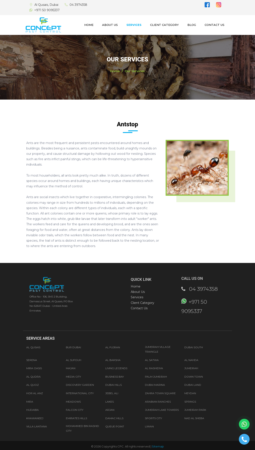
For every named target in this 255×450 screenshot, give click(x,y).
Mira (29, 401)
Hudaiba (32, 409)
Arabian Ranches (158, 401)
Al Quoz (32, 384)
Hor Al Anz (34, 393)
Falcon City (74, 409)
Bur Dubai (73, 347)
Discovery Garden (80, 384)
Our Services (135, 71)
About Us (110, 25)
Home (88, 25)
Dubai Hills (113, 384)
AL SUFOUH (73, 360)
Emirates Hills (76, 418)
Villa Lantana (36, 426)
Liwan (149, 426)
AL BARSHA (113, 360)
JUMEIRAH (191, 368)
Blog (191, 25)
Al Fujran (112, 347)
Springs (190, 401)
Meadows (73, 401)
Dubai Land (192, 384)
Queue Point (114, 426)
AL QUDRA (33, 376)
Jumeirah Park (195, 409)
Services (133, 25)
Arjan (109, 409)
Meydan (190, 393)
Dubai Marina (155, 384)
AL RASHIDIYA (154, 368)
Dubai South (193, 347)
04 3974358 (78, 5)
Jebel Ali (111, 393)
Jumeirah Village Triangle (158, 349)
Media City (73, 376)
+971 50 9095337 (47, 10)
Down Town (193, 376)
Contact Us (214, 25)
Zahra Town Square (160, 393)
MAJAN (70, 368)
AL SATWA (152, 360)
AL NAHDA (191, 360)
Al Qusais (33, 347)
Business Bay (114, 376)
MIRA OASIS (34, 368)
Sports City (153, 418)
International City (80, 393)
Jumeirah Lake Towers (162, 409)
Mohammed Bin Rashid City (82, 428)
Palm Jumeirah (156, 376)
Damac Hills (114, 418)
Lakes (109, 401)
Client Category (164, 25)
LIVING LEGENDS (116, 368)
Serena (31, 360)
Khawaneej (34, 418)
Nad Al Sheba (194, 418)
